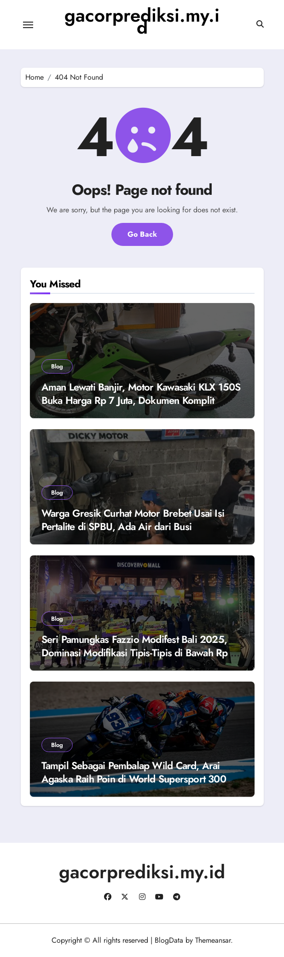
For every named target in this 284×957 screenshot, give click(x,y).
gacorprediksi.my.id (142, 21)
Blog (57, 366)
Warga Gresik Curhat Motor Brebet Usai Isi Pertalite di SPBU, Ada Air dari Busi (133, 520)
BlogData (169, 940)
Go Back (142, 234)
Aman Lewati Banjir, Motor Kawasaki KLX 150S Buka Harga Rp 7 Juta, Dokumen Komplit (141, 393)
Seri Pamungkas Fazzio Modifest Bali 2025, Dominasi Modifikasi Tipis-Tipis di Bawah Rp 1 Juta (138, 652)
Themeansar (213, 940)
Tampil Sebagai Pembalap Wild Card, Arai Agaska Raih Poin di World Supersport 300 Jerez (133, 778)
